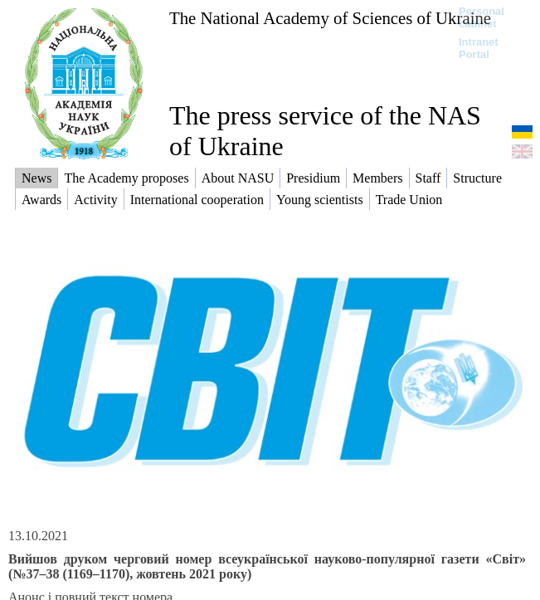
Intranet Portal (479, 48)
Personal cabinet (481, 17)
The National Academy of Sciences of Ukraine (330, 17)
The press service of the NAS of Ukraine (325, 130)
